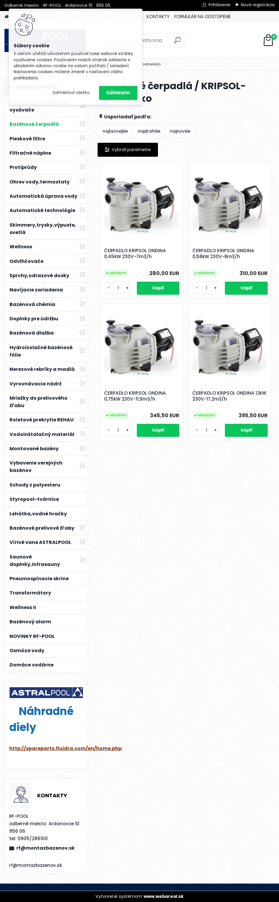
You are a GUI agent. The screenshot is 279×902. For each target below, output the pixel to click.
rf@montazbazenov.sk (45, 848)
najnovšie (180, 131)
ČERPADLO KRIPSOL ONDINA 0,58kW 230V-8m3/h (223, 254)
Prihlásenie (220, 5)
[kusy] (118, 288)
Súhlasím (118, 92)
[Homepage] (6, 17)
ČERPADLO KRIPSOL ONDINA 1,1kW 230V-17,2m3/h (229, 396)
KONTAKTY (158, 16)
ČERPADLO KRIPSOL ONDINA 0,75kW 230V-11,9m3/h (135, 396)
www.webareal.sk (164, 896)
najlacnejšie (115, 131)
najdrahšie (149, 131)
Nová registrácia (258, 5)
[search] (177, 42)
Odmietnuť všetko (71, 92)
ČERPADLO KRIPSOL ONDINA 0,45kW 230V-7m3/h (135, 254)
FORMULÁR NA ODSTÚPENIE (202, 16)
